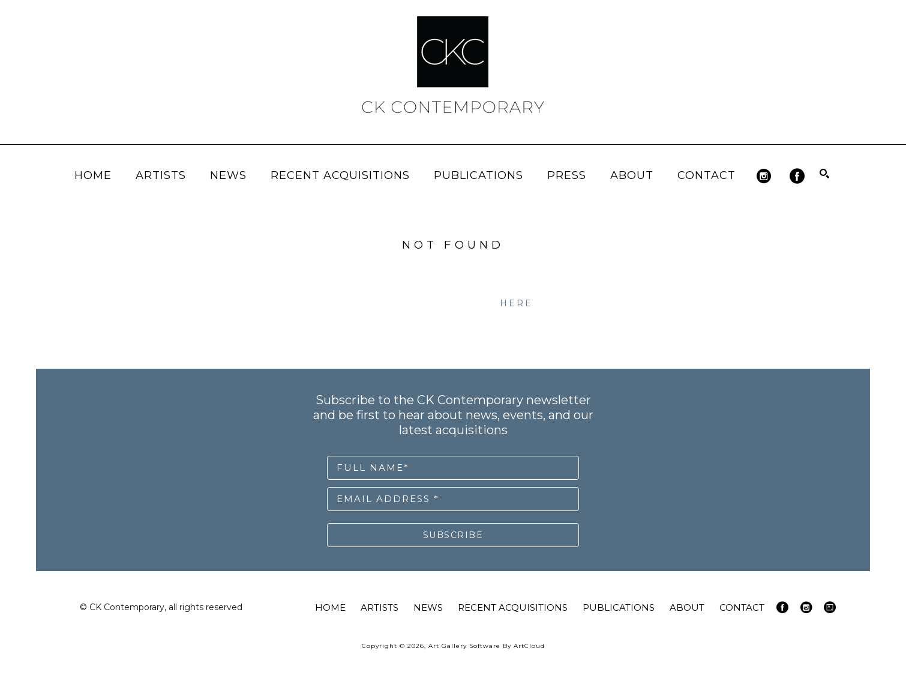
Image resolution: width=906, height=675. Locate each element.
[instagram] (764, 176)
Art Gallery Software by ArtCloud (486, 646)
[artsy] (830, 607)
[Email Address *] (453, 499)
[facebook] (797, 176)
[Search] (824, 173)
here (516, 303)
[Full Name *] (453, 468)
